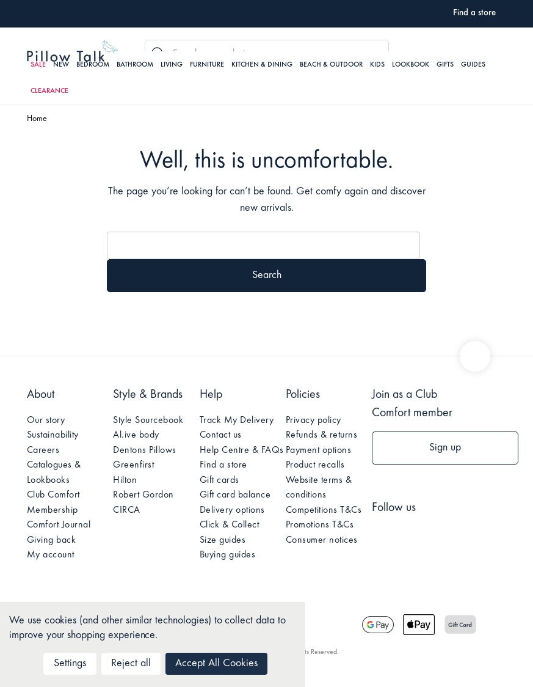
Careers (43, 450)
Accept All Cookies (216, 663)
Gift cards (219, 480)
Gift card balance (235, 495)
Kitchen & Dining (261, 64)
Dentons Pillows (144, 450)
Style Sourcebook (148, 420)
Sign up (445, 448)
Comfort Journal (59, 525)
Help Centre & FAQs (242, 450)
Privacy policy (313, 420)
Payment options (319, 450)
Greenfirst (133, 465)
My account (50, 555)
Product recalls (315, 465)
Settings (70, 663)
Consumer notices (322, 540)
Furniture (207, 64)
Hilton (125, 480)
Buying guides (228, 555)
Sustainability (53, 435)
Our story (46, 420)
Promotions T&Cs (320, 525)
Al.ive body (136, 435)
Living (172, 64)
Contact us (221, 435)
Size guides (223, 540)
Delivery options (232, 510)
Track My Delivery (237, 420)
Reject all (131, 663)
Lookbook (410, 64)
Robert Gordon (143, 495)
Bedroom (92, 64)
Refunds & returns (322, 435)
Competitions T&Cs (324, 510)
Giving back (51, 540)
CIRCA (126, 510)
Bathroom (135, 64)
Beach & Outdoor (331, 64)
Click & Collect (229, 525)
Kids (377, 64)
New (61, 64)
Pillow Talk (72, 51)
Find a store (223, 465)
